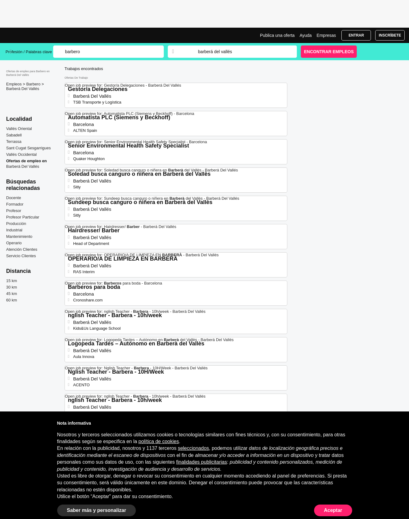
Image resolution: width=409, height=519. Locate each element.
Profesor (13, 210)
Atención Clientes (21, 249)
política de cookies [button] (159, 441)
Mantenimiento (19, 236)
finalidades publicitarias (201, 462)
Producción (16, 223)
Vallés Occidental (21, 154)
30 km (11, 287)
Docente (13, 197)
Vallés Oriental (19, 128)
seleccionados (193, 448)
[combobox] (241, 51)
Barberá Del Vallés (22, 88)
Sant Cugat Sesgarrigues (28, 148)
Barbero (33, 84)
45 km (11, 293)
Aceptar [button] (333, 510)
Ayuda (306, 35)
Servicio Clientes (21, 256)
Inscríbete (390, 35)
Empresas (326, 35)
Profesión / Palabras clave (29, 51)
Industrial (14, 230)
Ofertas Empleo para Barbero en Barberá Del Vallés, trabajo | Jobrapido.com (29, 35)
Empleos (14, 84)
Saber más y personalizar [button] (96, 510)
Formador (14, 204)
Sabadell (14, 135)
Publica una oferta (277, 35)
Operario (14, 243)
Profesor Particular (22, 217)
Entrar (356, 35)
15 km (11, 280)
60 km (11, 300)
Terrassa (14, 141)
